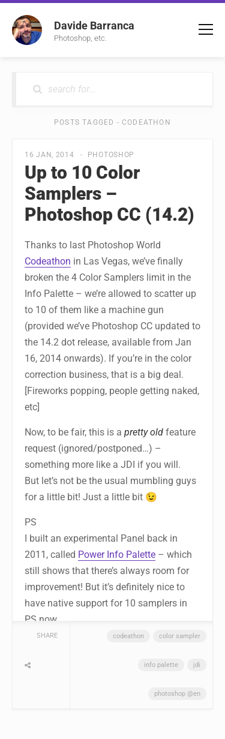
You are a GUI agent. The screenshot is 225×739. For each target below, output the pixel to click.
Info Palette (161, 665)
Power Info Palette (116, 554)
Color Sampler (179, 636)
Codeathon (48, 261)
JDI (196, 665)
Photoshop (111, 155)
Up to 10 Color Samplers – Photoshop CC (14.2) (109, 193)
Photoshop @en (177, 694)
